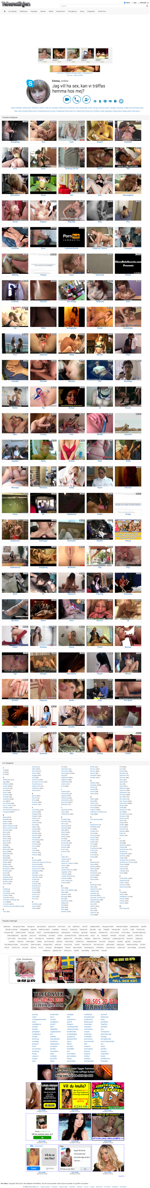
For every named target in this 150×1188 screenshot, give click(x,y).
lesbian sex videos (44, 929)
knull (34, 1022)
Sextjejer (113, 108)
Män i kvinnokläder (67, 890)
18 (4, 770)
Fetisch (34, 822)
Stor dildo (123, 797)
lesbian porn (106, 938)
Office (92, 799)
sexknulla (87, 1034)
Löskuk (63, 882)
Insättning (64, 798)
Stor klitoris (123, 799)
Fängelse (35, 816)
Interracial (64, 802)
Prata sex (48, 108)
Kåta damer (136, 111)
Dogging (35, 775)
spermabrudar (106, 1034)
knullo (34, 1054)
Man (62, 888)
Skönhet (93, 902)
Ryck (92, 877)
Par (91, 829)
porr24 (69, 1022)
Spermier (123, 777)
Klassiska (64, 828)
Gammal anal (36, 866)
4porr (52, 1027)
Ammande (6, 788)
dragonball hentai (91, 941)
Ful (33, 848)
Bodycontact (139, 108)
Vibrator (122, 899)
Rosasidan (119, 108)
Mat (62, 899)
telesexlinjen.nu (33, 1187)
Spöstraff (122, 782)
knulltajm (53, 1056)
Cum (4, 902)
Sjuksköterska (95, 900)
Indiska (63, 791)
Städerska (123, 788)
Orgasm (93, 810)
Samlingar (93, 885)
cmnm (31, 938)
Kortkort (63, 847)
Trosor (122, 866)
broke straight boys (12, 935)
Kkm (62, 823)
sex (102, 1044)
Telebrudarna (27, 108)
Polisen (92, 840)
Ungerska (123, 880)
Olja (91, 801)
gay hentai (84, 932)
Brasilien (6, 860)
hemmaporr (88, 1049)
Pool (91, 844)
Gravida (34, 884)
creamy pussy (137, 941)
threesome (105, 935)
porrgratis (53, 1046)
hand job (104, 950)
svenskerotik (55, 1039)
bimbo (69, 1058)
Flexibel (34, 833)
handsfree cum (103, 932)
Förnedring (35, 840)
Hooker (63, 784)
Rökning (93, 869)
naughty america (95, 926)
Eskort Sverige (93, 108)
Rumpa (92, 875)
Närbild (92, 783)
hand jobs (113, 935)
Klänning (64, 826)
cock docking (42, 935)
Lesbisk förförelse (67, 876)
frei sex (41, 947)
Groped (34, 888)
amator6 (104, 1014)
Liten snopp (65, 880)
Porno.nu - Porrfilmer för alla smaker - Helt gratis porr (75, 73)
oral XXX (84, 926)
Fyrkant (34, 855)
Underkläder (124, 878)
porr (102, 1029)
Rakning (93, 862)
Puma (92, 855)
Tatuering (123, 845)
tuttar (103, 1019)
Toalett (122, 858)
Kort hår (64, 845)
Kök (62, 838)
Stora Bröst (123, 803)
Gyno (34, 899)
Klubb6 (126, 108)
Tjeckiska (123, 856)
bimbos (87, 1056)
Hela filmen (65, 769)
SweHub (104, 1024)
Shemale (143, 3)
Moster (92, 773)
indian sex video (83, 935)
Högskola (64, 780)
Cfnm (4, 891)
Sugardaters (109, 111)
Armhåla (5, 797)
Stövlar (122, 805)
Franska (34, 844)
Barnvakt (6, 830)
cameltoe (120, 941)
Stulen (122, 820)
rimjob (132, 929)
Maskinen (64, 894)
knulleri (35, 1036)
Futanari (34, 852)
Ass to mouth (7, 805)
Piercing (93, 835)
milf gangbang (24, 929)
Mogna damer (127, 111)
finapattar (104, 1061)
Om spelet (93, 805)
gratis (103, 1046)
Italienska (64, 804)
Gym (33, 896)
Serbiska (93, 893)
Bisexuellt (6, 849)
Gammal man (36, 869)
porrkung (35, 1039)
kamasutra (93, 932)
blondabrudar (89, 1017)
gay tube (127, 941)
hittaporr (70, 1024)
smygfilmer (54, 1022)
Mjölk (63, 907)
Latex (63, 867)
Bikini (4, 843)
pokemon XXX (68, 938)
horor (52, 1017)
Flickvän (34, 835)
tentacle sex (46, 950)
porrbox (35, 1014)
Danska (34, 767)
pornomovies (89, 1041)
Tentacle (122, 851)
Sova (121, 769)
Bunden (5, 881)
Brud (4, 873)
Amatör (5, 786)
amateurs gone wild (118, 938)
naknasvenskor (73, 1029)
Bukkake (6, 877)
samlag (103, 1036)
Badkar (5, 821)
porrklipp (35, 1041)
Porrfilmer (96, 111)
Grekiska (35, 886)
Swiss (121, 833)
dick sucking (78, 938)
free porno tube (8, 932)
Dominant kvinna (37, 782)
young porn (111, 941)
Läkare (63, 861)
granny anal (52, 926)
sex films (142, 944)
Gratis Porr (72, 111)
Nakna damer (117, 111)
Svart (121, 827)
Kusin (63, 849)
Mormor (92, 769)
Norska (92, 787)
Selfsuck (93, 891)
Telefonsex (35, 108)
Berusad (5, 841)
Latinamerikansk (66, 870)
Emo (33, 800)
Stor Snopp (123, 801)
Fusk (33, 850)
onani (34, 1017)
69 (4, 774)
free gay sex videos (107, 926)
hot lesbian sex (39, 938)
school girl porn (110, 947)
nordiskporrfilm (72, 1027)
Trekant (122, 864)
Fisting (34, 829)
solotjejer (70, 1014)
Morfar (92, 767)
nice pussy (122, 935)
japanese (33, 929)
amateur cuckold (20, 932)
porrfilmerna (105, 1058)
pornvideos (71, 1054)
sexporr (87, 1032)
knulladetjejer (72, 1034)
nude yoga (31, 932)
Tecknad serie (124, 849)
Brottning (6, 871)
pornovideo (71, 1061)
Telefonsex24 (63, 108)
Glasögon (35, 875)
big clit (92, 935)
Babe (4, 817)
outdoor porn (121, 947)
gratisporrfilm (72, 1039)
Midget (63, 903)
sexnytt (53, 1019)
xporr (34, 1061)
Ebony (34, 796)
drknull (52, 1024)
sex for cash (61, 926)
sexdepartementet (39, 1019)
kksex (52, 1061)
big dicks (143, 926)
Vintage (122, 901)
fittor (68, 1017)
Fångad (34, 814)
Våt (121, 892)
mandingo (87, 938)
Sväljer (122, 825)
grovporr (35, 1044)
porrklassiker (89, 1061)
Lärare (63, 865)
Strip (121, 812)
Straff (121, 807)
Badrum (5, 823)
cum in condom (114, 932)
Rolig (92, 871)
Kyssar (63, 851)
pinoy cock (33, 935)
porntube (53, 1058)
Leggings (64, 872)
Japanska (64, 810)
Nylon (92, 793)
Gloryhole (35, 877)
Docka (34, 773)
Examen (34, 804)
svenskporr (54, 1051)
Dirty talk (35, 771)
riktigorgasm (54, 1044)
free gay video (116, 929)
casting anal (139, 938)
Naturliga (93, 785)
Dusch (34, 790)
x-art (69, 926)
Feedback (106, 929)
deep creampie (77, 947)
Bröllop (5, 864)
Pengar (92, 831)
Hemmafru (64, 771)
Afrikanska (6, 780)
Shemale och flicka (96, 897)
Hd (62, 767)
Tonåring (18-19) (125, 860)
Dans (4, 911)
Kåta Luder (18, 111)
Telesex (41, 108)
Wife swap (123, 908)
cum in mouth (11, 938)
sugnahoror (71, 1019)
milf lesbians (100, 947)
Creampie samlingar (9, 900)
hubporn (87, 1046)
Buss (4, 884)
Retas (92, 864)
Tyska (121, 873)
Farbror (34, 818)
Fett (33, 825)
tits (98, 935)
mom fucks (102, 941)
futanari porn (83, 929)
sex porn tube (68, 944)
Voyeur (122, 903)
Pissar (92, 837)
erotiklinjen (88, 1014)
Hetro (128, 3)
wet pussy (48, 947)
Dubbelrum (35, 788)
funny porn (130, 938)
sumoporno (105, 1032)
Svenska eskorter (104, 108)
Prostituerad (94, 848)
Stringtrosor (123, 810)
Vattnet (122, 894)
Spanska (122, 775)
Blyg (4, 856)
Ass (4, 801)
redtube (59, 938)
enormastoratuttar (107, 1041)
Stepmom (123, 790)
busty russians (69, 941)
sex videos (52, 935)
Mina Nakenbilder (82, 108)
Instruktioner (65, 800)
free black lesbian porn (139, 932)
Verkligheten (124, 896)
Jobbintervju (65, 814)
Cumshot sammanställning (12, 906)
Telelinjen (19, 108)
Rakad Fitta (80, 111)
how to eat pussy (49, 941)
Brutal (5, 875)
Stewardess (123, 792)
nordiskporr (36, 1034)
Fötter (34, 842)
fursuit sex (76, 932)
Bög (4, 858)
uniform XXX (138, 935)
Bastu (5, 832)
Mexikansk (64, 901)
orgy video (24, 935)
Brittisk (5, 862)
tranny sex (64, 929)
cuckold (60, 935)
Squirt (121, 786)
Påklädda (93, 827)
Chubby (5, 895)
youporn (35, 1056)
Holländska (65, 782)
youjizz (34, 1058)
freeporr (87, 1051)
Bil (4, 845)
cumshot (77, 944)
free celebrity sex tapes (11, 944)
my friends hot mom (70, 935)
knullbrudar (54, 1014)
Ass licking (6, 803)
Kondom (64, 841)
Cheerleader (7, 893)
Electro (34, 798)
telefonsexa (88, 1022)
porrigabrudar (106, 1039)
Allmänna (6, 784)
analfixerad (88, 1019)
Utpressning (124, 887)
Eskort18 (132, 108)
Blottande (6, 853)
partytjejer (36, 1032)
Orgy (92, 814)
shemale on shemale (11, 929)
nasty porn (20, 941)
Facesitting (35, 810)
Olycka (92, 803)
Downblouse (36, 784)
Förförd (34, 837)
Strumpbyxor (124, 814)
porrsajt (70, 1046)
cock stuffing (85, 950)
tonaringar (88, 1024)
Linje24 (13, 108)
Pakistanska (94, 825)
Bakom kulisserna (9, 826)
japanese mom (57, 950)
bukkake (76, 950)
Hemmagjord (65, 773)
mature (39, 932)
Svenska (122, 829)
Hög (62, 775)
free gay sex (30, 926)
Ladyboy (64, 859)
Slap (91, 908)
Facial (34, 812)
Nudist (92, 789)
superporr (87, 1027)
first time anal (140, 929)
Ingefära (64, 796)
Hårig (34, 908)
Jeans (63, 812)
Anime (5, 792)
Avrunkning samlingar (10, 810)
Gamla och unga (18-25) (40, 862)
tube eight (93, 929)
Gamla (34, 860)
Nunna (92, 791)
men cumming (22, 938)
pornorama (88, 1039)
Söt (121, 767)
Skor (91, 904)
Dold (33, 777)
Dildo (33, 769)
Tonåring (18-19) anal (127, 862)
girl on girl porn (41, 926)
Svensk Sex (89, 111)
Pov (91, 846)
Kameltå (64, 819)
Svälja (122, 822)
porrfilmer (104, 1022)
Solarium (93, 912)
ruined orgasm (30, 941)
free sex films (24, 944)
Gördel (34, 879)
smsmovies (88, 1029)
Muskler (93, 777)
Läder (63, 857)
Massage (64, 896)
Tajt (121, 843)
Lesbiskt (64, 878)
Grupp (34, 892)
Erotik (67, 111)
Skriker (92, 906)
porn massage (132, 947)
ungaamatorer (55, 1032)
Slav (91, 910)
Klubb (63, 834)
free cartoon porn (99, 944)
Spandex (122, 773)
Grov (33, 890)
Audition (5, 807)
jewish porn (76, 926)
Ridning (92, 866)
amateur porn (80, 941)
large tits (130, 935)
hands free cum (86, 944)
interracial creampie (122, 926)
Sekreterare (94, 889)
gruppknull (71, 1036)
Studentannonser (44, 111)
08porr (69, 1044)
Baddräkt (6, 819)
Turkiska (122, 869)
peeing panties (134, 926)
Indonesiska (65, 793)
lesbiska (87, 1058)
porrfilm (35, 1027)
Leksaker (64, 874)
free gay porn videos (19, 926)
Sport (121, 780)
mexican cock (16, 947)
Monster (64, 911)
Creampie (6, 897)
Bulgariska (6, 879)
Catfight (5, 889)
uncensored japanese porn (51, 932)
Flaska (34, 831)
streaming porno (89, 947)
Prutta (92, 850)
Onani (92, 807)
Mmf (62, 909)
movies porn (73, 929)
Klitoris (63, 832)
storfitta (53, 1036)
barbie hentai (95, 950)
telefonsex (105, 1017)
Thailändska (124, 853)
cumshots (11, 941)
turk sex (7, 947)
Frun (33, 846)
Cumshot (6, 904)
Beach (5, 838)
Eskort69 (25, 111)
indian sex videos (36, 944)
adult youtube (110, 944)
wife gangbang (58, 947)
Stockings (123, 795)
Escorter (53, 111)
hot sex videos (126, 932)
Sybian (122, 835)
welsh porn (58, 944)
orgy (99, 929)
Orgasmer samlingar (97, 812)
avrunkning (36, 1049)
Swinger (122, 831)
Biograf (5, 847)
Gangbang (35, 871)
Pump (92, 857)
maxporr (104, 1051)
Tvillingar (122, 871)
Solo (91, 915)
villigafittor (54, 1029)
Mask (63, 892)
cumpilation (55, 929)
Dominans (35, 780)
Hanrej (34, 906)
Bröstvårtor (6, 869)
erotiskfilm (88, 1036)
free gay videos (48, 944)
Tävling (122, 847)
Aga (4, 782)
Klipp (63, 830)
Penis (92, 833)
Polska (92, 842)
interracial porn (66, 932)
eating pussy (120, 944)
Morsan (92, 771)
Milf (62, 905)
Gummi (34, 894)
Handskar (35, 904)
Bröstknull (6, 866)
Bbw (4, 834)
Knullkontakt (60, 111)
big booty (33, 947)
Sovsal (122, 771)
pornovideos (71, 1056)
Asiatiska (6, 799)
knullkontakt (71, 1032)
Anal (4, 790)
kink (85, 1044)
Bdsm (5, 836)
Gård (33, 873)
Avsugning (6, 812)
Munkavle (93, 775)
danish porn (7, 926)
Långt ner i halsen (67, 863)
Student (122, 818)
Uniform (122, 882)
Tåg (121, 841)
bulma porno (67, 950)
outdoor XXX (96, 938)
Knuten (63, 836)
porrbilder (70, 1049)
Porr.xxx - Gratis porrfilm (75, 75)
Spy (121, 784)
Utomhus (122, 885)
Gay (135, 3)
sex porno (25, 947)
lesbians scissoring (132, 944)
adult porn (59, 941)
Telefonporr (72, 108)
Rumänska (93, 873)
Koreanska (64, 843)
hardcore (67, 947)
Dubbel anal (36, 786)
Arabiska (6, 795)
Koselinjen (54, 108)
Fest (33, 820)
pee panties (142, 947)
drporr (69, 1041)
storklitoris (54, 1041)
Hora (62, 786)
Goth (33, 881)
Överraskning (94, 819)
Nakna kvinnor (33, 111)
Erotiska (34, 802)
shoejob (39, 941)
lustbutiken (105, 1054)
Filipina (34, 827)
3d (4, 772)
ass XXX (125, 929)
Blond (5, 851)
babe (52, 1054)
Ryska (92, 879)
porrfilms (104, 1027)
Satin (92, 887)
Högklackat (65, 777)
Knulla (102, 111)
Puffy (92, 852)
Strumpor (123, 816)
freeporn (87, 1054)
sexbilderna (36, 1024)
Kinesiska (64, 821)
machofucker (50, 938)
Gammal (35, 864)
